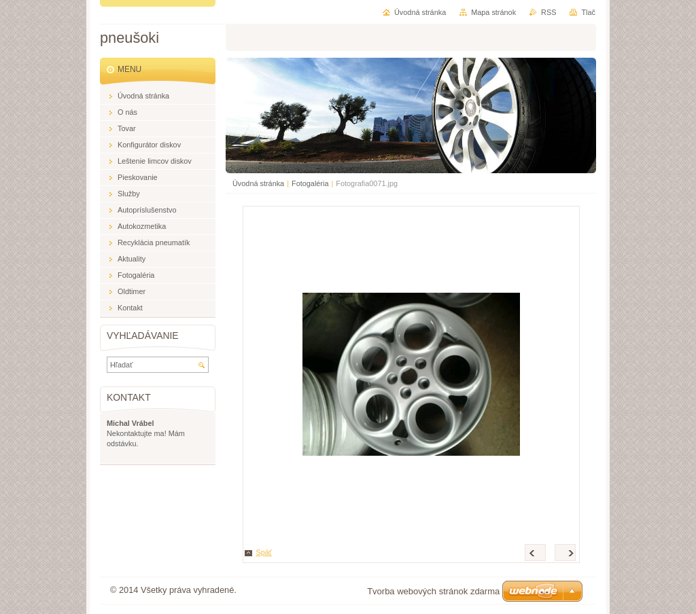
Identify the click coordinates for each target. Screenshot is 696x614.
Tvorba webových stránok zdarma (433, 591)
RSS (548, 12)
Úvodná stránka (258, 183)
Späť (264, 552)
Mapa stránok (493, 12)
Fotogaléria (310, 183)
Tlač (588, 12)
